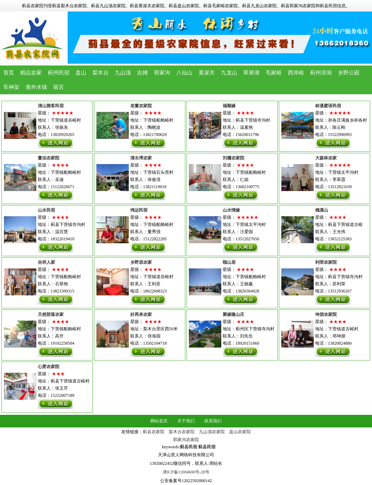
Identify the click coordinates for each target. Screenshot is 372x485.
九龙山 (229, 73)
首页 (8, 73)
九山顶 (123, 73)
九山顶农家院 (212, 431)
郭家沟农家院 (186, 439)
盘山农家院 (240, 431)
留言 (58, 87)
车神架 (11, 87)
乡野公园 (348, 73)
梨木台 (100, 73)
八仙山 (184, 73)
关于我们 (186, 420)
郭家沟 (162, 73)
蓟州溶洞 (321, 73)
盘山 (81, 73)
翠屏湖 (251, 73)
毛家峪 (274, 73)
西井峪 (296, 73)
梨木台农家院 (182, 431)
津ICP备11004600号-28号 (186, 472)
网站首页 (159, 420)
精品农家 (31, 73)
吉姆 (142, 73)
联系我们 (213, 420)
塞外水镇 (36, 87)
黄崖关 (207, 73)
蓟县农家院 (153, 431)
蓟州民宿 (58, 73)
